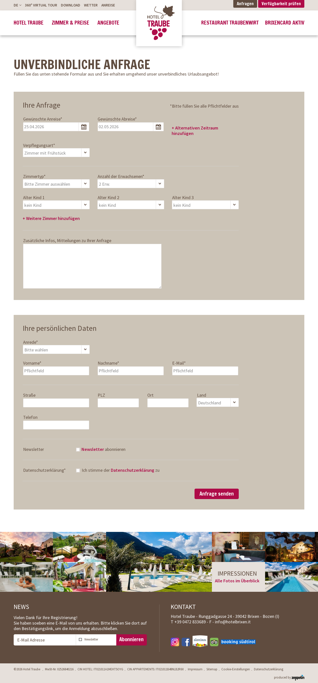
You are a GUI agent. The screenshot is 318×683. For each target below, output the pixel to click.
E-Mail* (179, 363)
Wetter (91, 5)
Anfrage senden (216, 493)
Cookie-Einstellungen (235, 669)
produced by (289, 677)
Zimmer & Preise (70, 22)
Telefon (30, 417)
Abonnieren (131, 639)
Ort (150, 395)
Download (70, 5)
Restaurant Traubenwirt (230, 22)
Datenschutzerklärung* (44, 470)
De (16, 5)
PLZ (101, 395)
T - (190, 622)
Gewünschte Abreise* (117, 119)
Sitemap (211, 669)
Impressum (195, 669)
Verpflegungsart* (39, 145)
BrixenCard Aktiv (284, 22)
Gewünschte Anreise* (42, 119)
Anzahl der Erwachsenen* (121, 176)
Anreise (108, 5)
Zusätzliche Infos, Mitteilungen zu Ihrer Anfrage (67, 240)
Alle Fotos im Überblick (237, 581)
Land (201, 395)
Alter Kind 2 (108, 197)
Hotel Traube (28, 22)
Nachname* (108, 363)
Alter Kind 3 (183, 197)
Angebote (108, 22)
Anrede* (30, 342)
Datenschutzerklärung (132, 470)
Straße (29, 395)
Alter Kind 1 (34, 197)
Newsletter (33, 449)
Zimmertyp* (34, 176)
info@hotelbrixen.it (233, 622)
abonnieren (103, 449)
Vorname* (32, 363)
